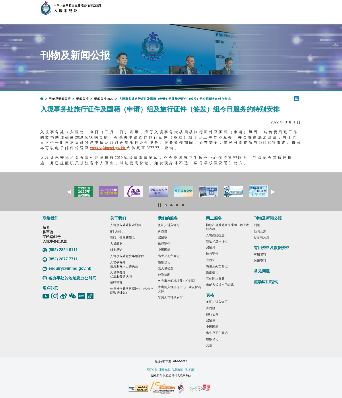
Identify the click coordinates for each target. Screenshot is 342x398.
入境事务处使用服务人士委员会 (124, 264)
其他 (209, 345)
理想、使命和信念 (122, 237)
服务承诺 (116, 250)
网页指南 (151, 369)
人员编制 (116, 243)
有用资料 (260, 254)
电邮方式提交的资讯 (220, 285)
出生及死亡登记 (169, 256)
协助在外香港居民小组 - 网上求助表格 (227, 227)
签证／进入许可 (169, 225)
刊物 (257, 225)
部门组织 (116, 231)
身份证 (210, 260)
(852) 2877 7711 (60, 259)
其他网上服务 (215, 278)
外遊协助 (164, 274)
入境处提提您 (215, 235)
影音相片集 (261, 237)
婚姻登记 (164, 262)
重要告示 (164, 369)
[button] (69, 192)
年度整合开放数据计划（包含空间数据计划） (132, 291)
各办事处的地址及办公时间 (69, 278)
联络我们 (190, 369)
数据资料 (260, 260)
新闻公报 (82, 99)
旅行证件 (164, 243)
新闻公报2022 (103, 99)
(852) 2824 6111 (60, 250)
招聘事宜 (116, 282)
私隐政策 (177, 369)
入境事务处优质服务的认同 (121, 274)
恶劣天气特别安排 (170, 297)
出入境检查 (165, 268)
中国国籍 (164, 250)
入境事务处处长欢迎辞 (125, 225)
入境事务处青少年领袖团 (127, 256)
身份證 (162, 231)
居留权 (162, 237)
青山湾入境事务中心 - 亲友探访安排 (179, 289)
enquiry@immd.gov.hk (67, 268)
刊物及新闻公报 (60, 99)
